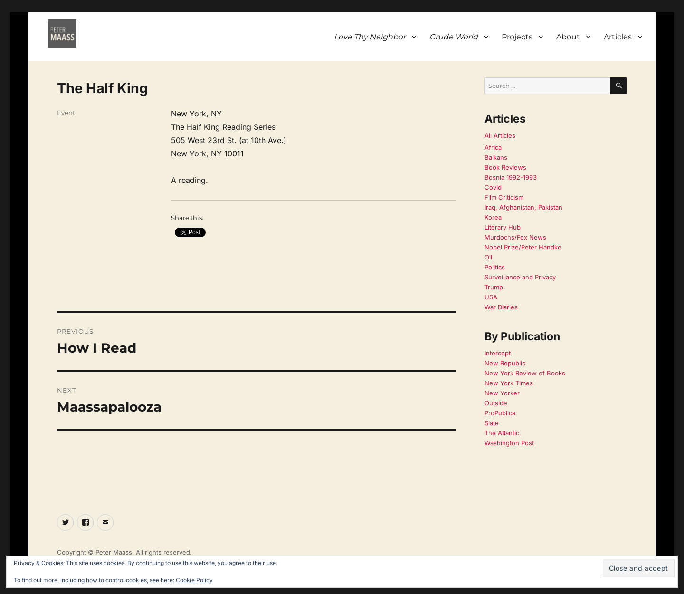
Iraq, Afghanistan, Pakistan (523, 207)
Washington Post (509, 443)
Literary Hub (502, 227)
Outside (495, 403)
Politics (494, 267)
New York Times (508, 383)
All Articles (499, 135)
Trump (493, 287)
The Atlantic (501, 433)
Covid (493, 187)
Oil (488, 257)
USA (490, 297)
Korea (493, 217)
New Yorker (502, 393)
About (568, 36)
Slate (491, 423)
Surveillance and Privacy (520, 277)
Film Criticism (503, 197)
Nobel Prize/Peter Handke (522, 247)
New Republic (504, 363)
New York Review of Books (524, 373)
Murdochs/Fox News (515, 237)
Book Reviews (505, 167)
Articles (618, 36)
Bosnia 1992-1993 (510, 177)
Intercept (497, 353)
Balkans (495, 157)
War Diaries (501, 307)
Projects (517, 36)
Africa (493, 147)
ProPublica (499, 413)
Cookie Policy (194, 580)
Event (66, 112)
